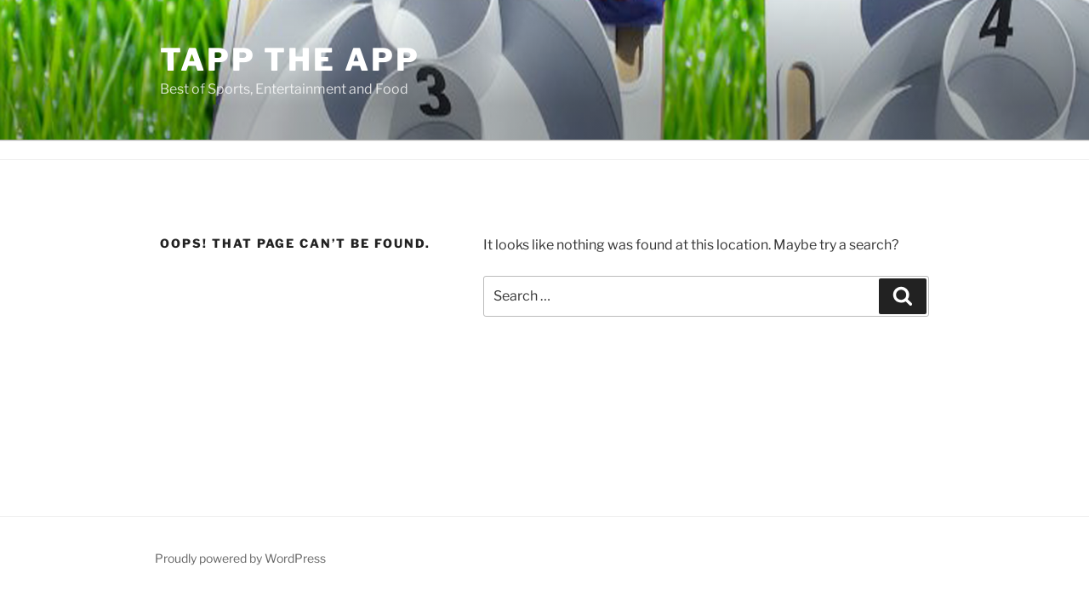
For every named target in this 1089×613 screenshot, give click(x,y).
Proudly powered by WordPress (240, 558)
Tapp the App (290, 59)
